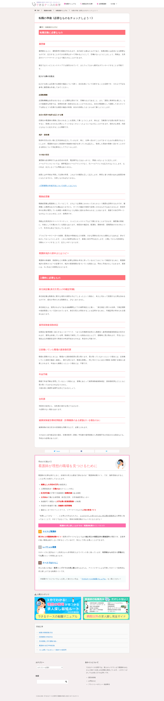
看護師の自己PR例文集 (47, 645)
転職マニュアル (70, 4)
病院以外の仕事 (86, 4)
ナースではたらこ (50, 563)
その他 (112, 4)
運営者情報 (92, 677)
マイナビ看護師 (49, 531)
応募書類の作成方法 (46, 637)
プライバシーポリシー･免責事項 (99, 684)
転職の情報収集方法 (46, 632)
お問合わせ (92, 681)
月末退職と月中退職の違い (48, 641)
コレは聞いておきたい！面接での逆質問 (52, 650)
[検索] (52, 682)
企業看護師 (101, 4)
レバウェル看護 (49, 547)
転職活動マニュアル (51, 27)
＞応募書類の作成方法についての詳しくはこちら (58, 186)
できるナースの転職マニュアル (94, 579)
